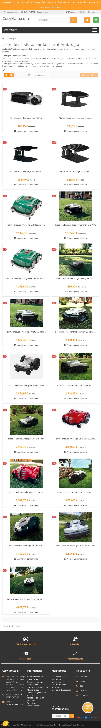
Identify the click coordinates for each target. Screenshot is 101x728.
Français (71, 12)
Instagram (84, 695)
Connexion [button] (92, 12)
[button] (5, 723)
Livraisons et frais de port (38, 687)
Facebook (84, 676)
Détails (5, 70)
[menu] (87, 20)
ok (71, 716)
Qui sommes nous (35, 682)
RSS (81, 686)
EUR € (82, 12)
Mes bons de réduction (61, 690)
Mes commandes (59, 676)
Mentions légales (34, 690)
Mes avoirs (56, 679)
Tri (29, 75)
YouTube (83, 690)
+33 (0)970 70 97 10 (15, 695)
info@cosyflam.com (14, 704)
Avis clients (31, 703)
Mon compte (59, 670)
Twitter (83, 681)
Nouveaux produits (35, 676)
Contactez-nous (42, 12)
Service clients (33, 684)
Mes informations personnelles (59, 685)
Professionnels (33, 705)
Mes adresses (58, 682)
